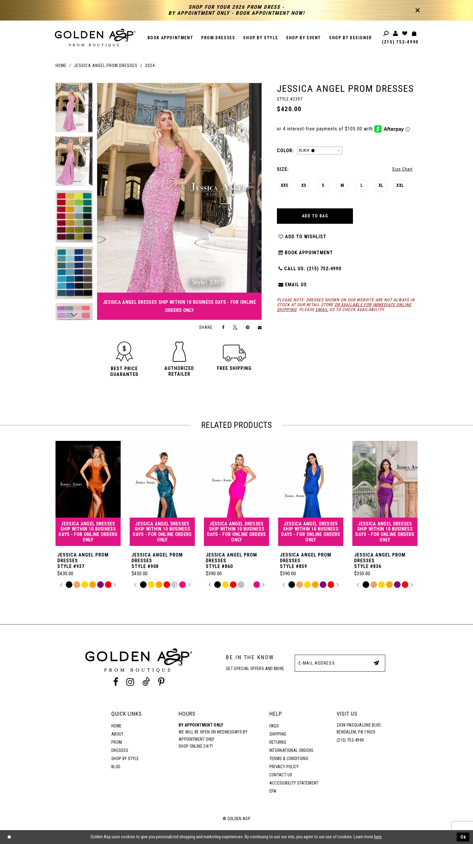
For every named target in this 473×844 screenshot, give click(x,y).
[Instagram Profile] (130, 682)
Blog (115, 766)
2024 (150, 65)
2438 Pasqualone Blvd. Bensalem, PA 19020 (359, 729)
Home (61, 65)
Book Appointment (305, 252)
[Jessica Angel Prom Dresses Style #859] (310, 493)
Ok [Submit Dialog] (463, 837)
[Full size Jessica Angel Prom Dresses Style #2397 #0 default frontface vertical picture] (179, 201)
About (117, 734)
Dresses (119, 750)
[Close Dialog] (9, 837)
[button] (124, 371)
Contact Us (280, 774)
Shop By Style (125, 758)
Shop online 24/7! (196, 746)
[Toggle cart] (414, 33)
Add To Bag (315, 215)
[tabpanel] (74, 109)
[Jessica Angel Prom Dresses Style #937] (88, 493)
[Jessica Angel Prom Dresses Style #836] (384, 493)
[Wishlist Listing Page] (405, 33)
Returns (277, 742)
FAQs (274, 726)
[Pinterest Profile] (161, 682)
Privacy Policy (284, 766)
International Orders (291, 750)
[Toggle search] (386, 33)
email (322, 309)
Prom (116, 742)
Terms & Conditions (288, 758)
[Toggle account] (395, 33)
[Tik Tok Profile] (146, 681)
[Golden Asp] (95, 38)
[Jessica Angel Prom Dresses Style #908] (162, 493)
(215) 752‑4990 (400, 42)
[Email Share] (260, 327)
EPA (273, 791)
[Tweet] (235, 327)
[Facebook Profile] (116, 682)
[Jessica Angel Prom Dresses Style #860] (236, 493)
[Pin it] (247, 327)
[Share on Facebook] (223, 327)
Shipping (278, 734)
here (378, 836)
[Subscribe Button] (376, 662)
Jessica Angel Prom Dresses (106, 65)
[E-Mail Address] (340, 663)
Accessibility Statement (294, 783)
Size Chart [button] (402, 169)
